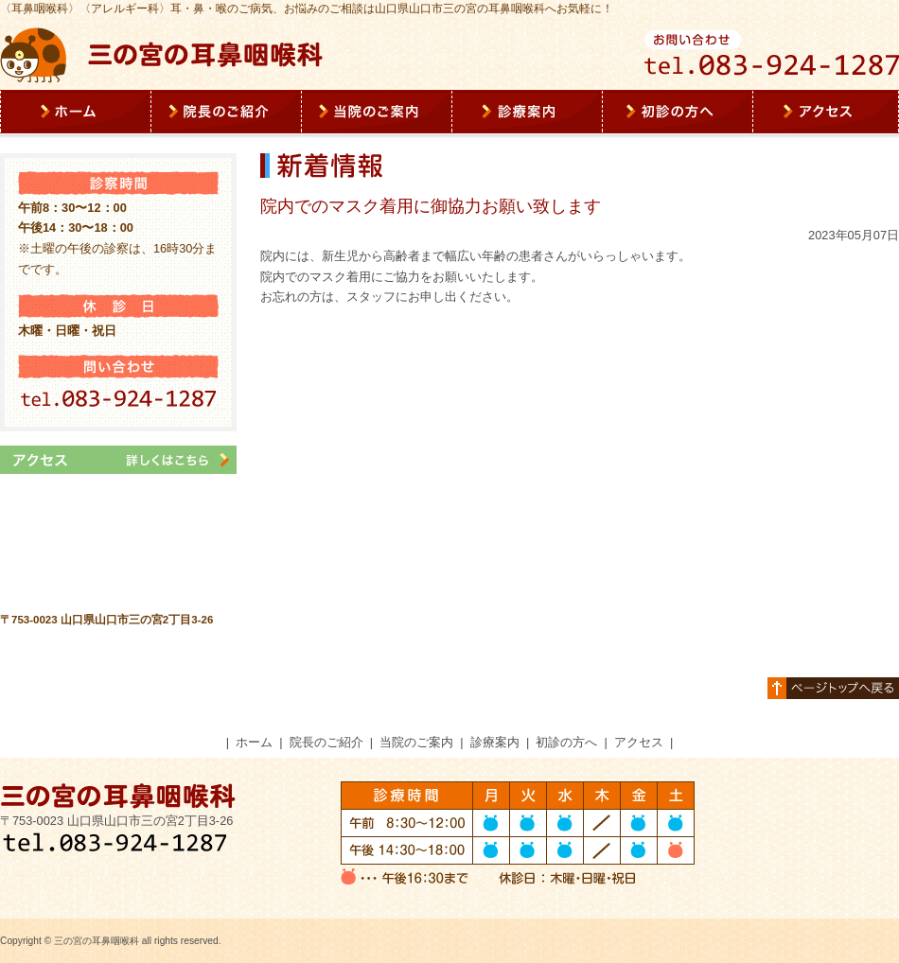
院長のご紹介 (326, 742)
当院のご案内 (416, 742)
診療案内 (495, 742)
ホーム (254, 742)
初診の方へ (566, 742)
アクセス (638, 742)
